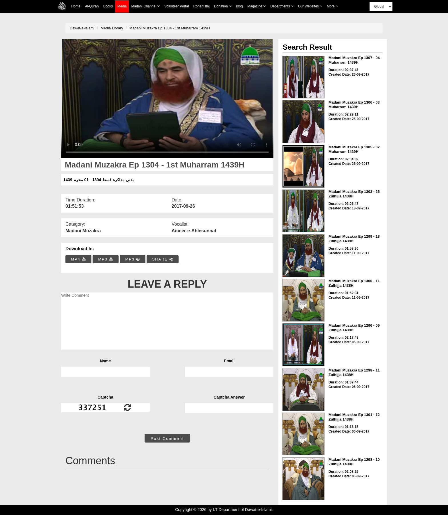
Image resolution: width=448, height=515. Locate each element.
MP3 (105, 259)
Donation (222, 6)
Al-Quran (92, 6)
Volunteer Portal (176, 6)
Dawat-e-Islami (82, 28)
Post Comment (167, 438)
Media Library (112, 28)
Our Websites (310, 6)
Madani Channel (145, 6)
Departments (281, 6)
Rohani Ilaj (201, 6)
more (332, 6)
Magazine (256, 6)
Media (122, 6)
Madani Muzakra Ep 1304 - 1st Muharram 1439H (169, 28)
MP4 (78, 259)
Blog (239, 6)
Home (75, 6)
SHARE (162, 259)
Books (108, 6)
